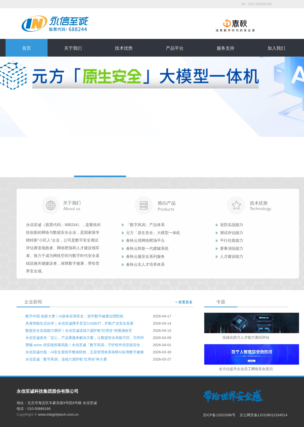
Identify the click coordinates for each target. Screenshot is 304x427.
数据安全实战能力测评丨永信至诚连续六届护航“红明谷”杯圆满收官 (78, 330)
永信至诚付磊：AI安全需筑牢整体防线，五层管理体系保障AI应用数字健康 (84, 352)
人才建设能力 (231, 256)
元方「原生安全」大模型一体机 (153, 232)
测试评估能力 (231, 232)
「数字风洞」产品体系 (145, 224)
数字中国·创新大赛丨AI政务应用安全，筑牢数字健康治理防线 (74, 316)
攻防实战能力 (231, 224)
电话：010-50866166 (34, 409)
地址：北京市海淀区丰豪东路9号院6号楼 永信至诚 (57, 403)
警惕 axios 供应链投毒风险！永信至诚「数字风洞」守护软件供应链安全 (82, 345)
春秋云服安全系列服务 (145, 256)
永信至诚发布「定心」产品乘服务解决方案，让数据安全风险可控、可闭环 (84, 338)
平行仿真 (227, 240)
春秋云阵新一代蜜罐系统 (147, 248)
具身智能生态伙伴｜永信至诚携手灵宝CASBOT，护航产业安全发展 (79, 323)
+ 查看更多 (184, 302)
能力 (239, 240)
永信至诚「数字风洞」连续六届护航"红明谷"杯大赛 (66, 359)
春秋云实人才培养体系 (145, 264)
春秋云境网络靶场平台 (145, 240)
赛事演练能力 (231, 248)
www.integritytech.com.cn (58, 414)
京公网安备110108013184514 (263, 415)
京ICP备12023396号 (220, 415)
